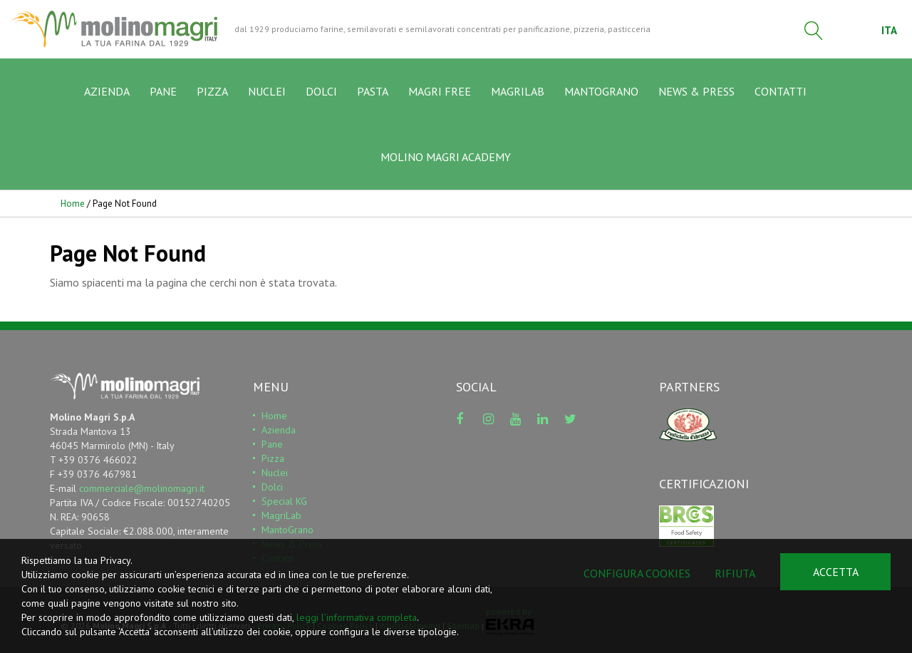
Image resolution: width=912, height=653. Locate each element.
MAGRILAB (517, 92)
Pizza (272, 459)
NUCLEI (267, 92)
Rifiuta (735, 573)
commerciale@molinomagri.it (141, 489)
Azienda (278, 430)
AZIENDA (107, 92)
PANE (163, 92)
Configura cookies (637, 573)
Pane (272, 444)
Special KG (284, 501)
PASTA (372, 92)
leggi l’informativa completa (356, 617)
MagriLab (281, 516)
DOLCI (321, 92)
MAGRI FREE (439, 92)
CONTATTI (781, 92)
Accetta (836, 572)
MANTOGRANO (601, 92)
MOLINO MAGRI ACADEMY (445, 157)
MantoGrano (287, 530)
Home (73, 204)
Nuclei (274, 473)
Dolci (272, 487)
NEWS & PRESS (696, 92)
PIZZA (212, 92)
